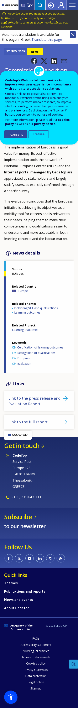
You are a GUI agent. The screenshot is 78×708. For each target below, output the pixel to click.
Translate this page (46, 39)
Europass (23, 358)
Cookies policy (36, 663)
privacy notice (44, 124)
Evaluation (24, 364)
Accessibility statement (36, 645)
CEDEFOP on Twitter (19, 558)
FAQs (36, 638)
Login (51, 5)
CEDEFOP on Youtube (29, 558)
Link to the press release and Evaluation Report (34, 401)
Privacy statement (36, 670)
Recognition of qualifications (36, 353)
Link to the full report (28, 421)
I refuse (39, 134)
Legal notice (36, 682)
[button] (34, 61)
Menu (72, 5)
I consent (16, 134)
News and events (18, 599)
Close (73, 34)
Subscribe (18, 517)
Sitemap (35, 688)
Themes (11, 583)
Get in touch (22, 445)
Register (61, 5)
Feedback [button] (73, 664)
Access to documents (36, 657)
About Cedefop (17, 608)
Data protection (36, 676)
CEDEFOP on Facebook (9, 558)
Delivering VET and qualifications (36, 308)
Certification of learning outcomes (40, 347)
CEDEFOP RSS (61, 558)
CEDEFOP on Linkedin (40, 558)
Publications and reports (24, 591)
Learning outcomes (27, 312)
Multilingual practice (36, 651)
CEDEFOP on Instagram (50, 558)
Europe (23, 291)
